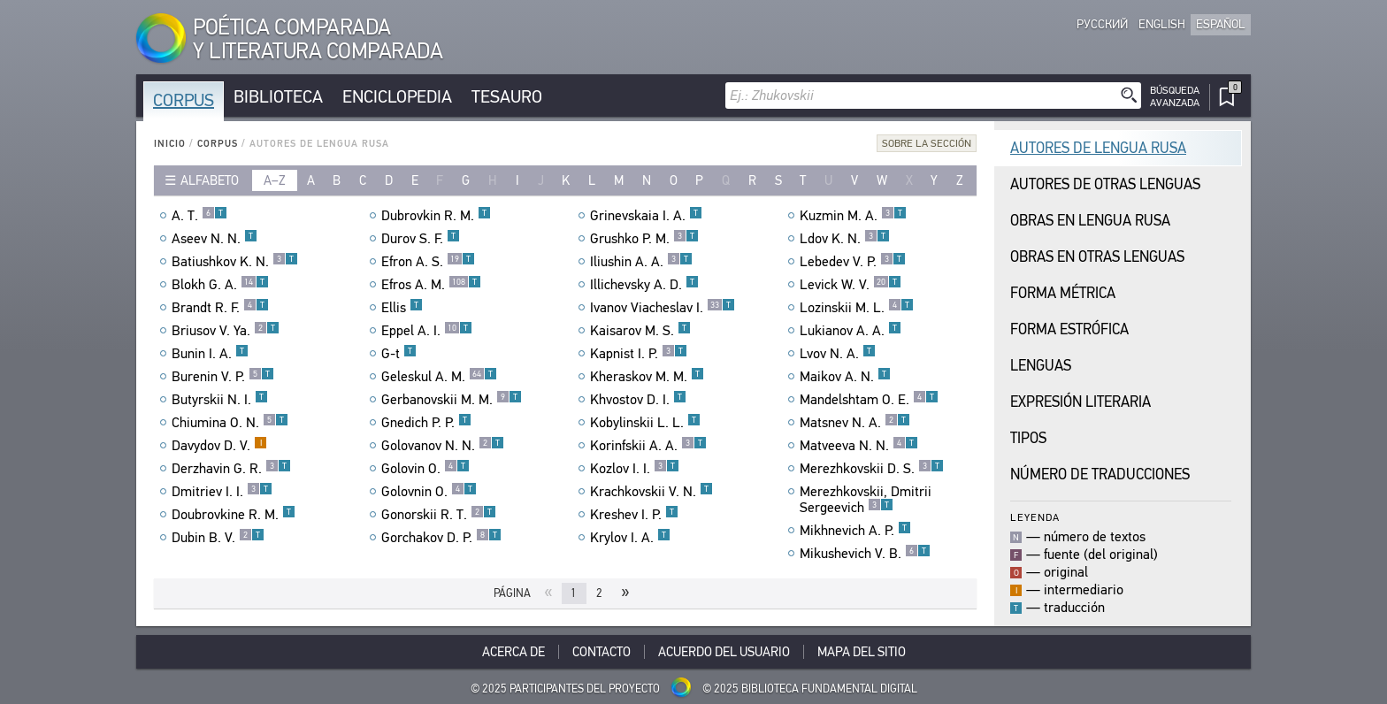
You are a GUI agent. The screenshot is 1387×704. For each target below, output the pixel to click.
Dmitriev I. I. (222, 492)
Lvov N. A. (838, 354)
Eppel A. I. (426, 331)
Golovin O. (425, 469)
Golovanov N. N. (442, 446)
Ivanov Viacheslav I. (662, 308)
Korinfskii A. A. (648, 446)
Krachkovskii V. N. (651, 492)
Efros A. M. (431, 285)
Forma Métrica (1062, 293)
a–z (275, 180)
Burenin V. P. (223, 377)
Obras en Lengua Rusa (1090, 220)
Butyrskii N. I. (220, 400)
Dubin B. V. (218, 538)
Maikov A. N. (845, 377)
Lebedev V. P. (853, 262)
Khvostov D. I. (638, 400)
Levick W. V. (850, 285)
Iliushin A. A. (641, 262)
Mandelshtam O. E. (869, 400)
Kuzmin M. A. (853, 216)
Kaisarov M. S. (640, 331)
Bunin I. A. (210, 354)
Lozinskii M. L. (857, 308)
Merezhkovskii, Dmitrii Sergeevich (865, 500)
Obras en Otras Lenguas (1097, 257)
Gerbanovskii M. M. (451, 400)
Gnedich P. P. (426, 423)
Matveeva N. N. (859, 446)
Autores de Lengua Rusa (1098, 148)
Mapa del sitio (861, 652)
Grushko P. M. (644, 239)
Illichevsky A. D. (644, 285)
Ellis (402, 308)
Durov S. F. (420, 239)
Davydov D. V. (219, 446)
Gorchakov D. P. (441, 538)
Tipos (1028, 438)
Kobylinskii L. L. (645, 423)
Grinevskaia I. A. (646, 216)
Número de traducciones (1100, 474)
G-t (399, 354)
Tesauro (506, 97)
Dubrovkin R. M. (436, 216)
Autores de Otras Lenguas (1105, 184)
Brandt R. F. (220, 308)
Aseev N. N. (214, 239)
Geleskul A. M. (439, 377)
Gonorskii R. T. (438, 515)
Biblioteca (278, 97)
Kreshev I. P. (634, 515)
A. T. (199, 216)
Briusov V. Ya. (226, 331)
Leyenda (1035, 517)
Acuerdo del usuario (724, 652)
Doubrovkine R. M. (233, 515)
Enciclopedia (397, 97)
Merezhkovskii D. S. (872, 469)
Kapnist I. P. (638, 354)
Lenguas (1040, 365)
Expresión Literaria (1080, 402)
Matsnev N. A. (855, 423)
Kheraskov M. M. (647, 377)
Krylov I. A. (630, 538)
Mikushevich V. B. (865, 554)
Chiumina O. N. (230, 423)
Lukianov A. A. (850, 331)
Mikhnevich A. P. (855, 531)
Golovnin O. (429, 492)
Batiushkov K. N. (235, 262)
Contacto (601, 652)
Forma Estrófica (1069, 329)
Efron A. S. (428, 262)
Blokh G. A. (220, 285)
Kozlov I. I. (634, 469)
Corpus (183, 100)
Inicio (170, 143)
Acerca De (513, 652)
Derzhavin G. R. (231, 469)
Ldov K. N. (845, 239)
